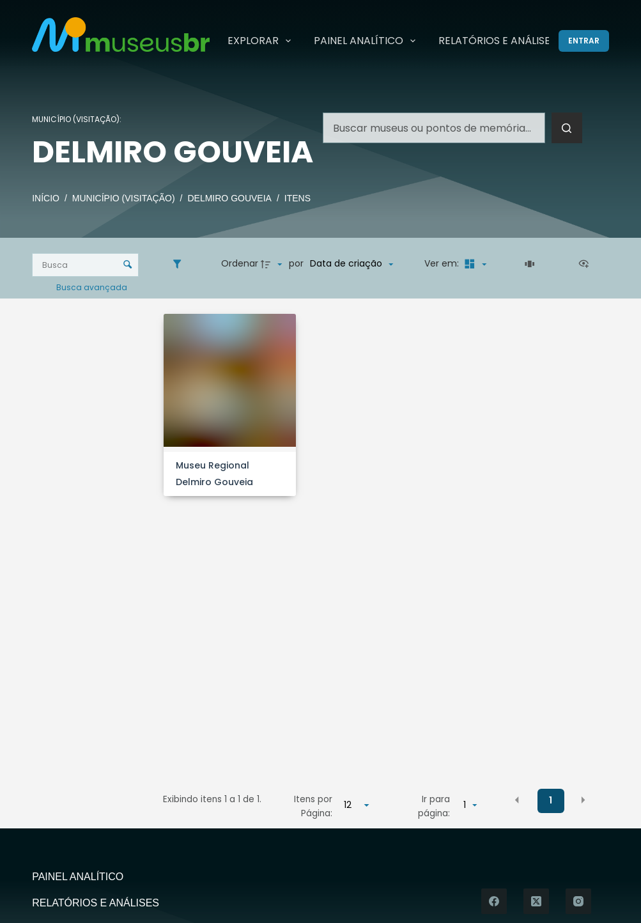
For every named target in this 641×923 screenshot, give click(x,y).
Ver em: (442, 263)
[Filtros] (180, 264)
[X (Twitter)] (536, 901)
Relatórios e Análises (497, 40)
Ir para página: (434, 806)
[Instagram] (578, 901)
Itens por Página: (313, 806)
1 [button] (550, 800)
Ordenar (239, 263)
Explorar (262, 41)
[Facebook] (494, 901)
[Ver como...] (587, 264)
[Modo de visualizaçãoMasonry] (473, 264)
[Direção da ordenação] (273, 264)
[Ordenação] (351, 264)
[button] (517, 800)
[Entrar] (584, 41)
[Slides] (532, 264)
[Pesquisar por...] (434, 127)
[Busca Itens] (85, 265)
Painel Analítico (367, 41)
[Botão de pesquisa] (567, 127)
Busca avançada (92, 286)
